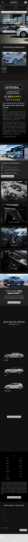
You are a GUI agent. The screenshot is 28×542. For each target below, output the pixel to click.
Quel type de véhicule (14, 323)
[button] (1, 535)
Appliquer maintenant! (9, 31)
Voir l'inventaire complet (14, 416)
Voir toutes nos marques (14, 497)
